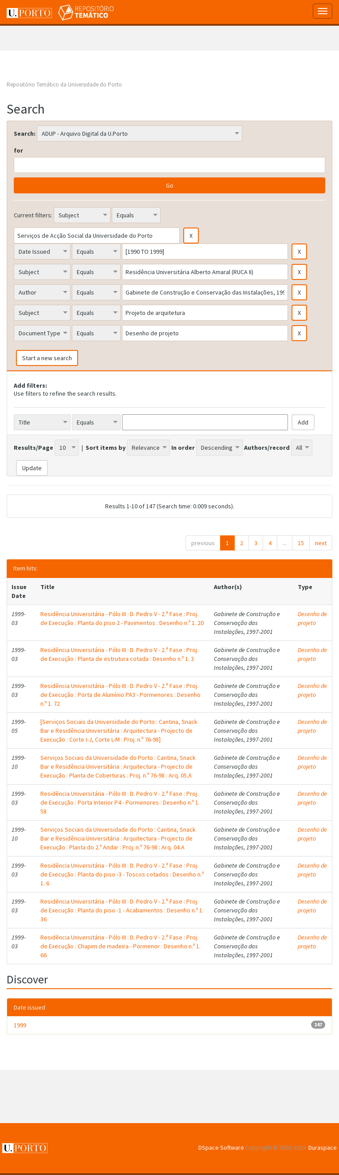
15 (301, 543)
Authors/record (267, 448)
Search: (24, 134)
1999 (20, 1025)
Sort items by (106, 448)
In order (183, 448)
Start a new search (47, 358)
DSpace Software (221, 1147)
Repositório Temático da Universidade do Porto (64, 84)
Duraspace (322, 1147)
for (18, 150)
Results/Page (33, 448)
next (321, 543)
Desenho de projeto (312, 618)
